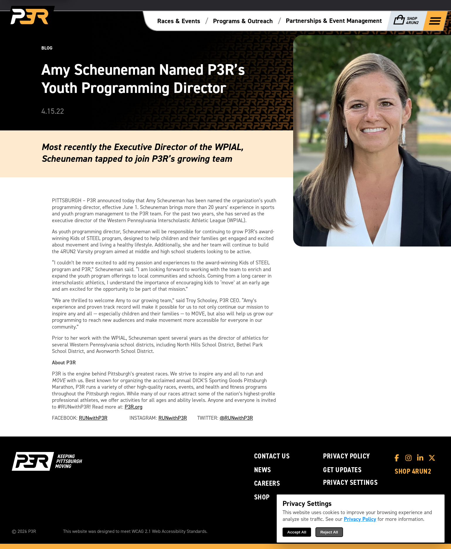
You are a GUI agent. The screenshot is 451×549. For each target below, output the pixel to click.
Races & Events (178, 21)
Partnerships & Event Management (334, 21)
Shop (262, 497)
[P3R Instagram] (410, 458)
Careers (267, 483)
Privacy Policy (346, 456)
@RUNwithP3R (236, 418)
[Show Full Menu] (435, 20)
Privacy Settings (350, 482)
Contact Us (272, 456)
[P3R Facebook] (398, 458)
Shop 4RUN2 (413, 471)
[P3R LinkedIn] (422, 458)
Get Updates (342, 470)
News (262, 470)
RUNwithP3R (93, 418)
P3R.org (133, 407)
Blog (47, 48)
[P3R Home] (30, 17)
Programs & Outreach (243, 21)
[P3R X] (433, 458)
